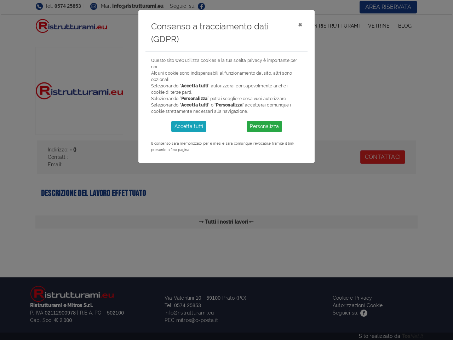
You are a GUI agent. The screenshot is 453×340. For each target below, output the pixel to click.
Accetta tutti (188, 126)
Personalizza (264, 126)
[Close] (300, 24)
